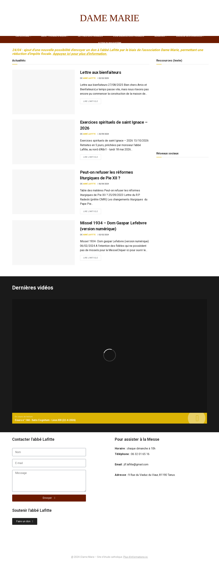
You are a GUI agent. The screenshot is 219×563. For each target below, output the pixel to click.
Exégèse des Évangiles (189, 36)
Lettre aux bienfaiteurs (100, 72)
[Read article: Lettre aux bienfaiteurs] (43, 92)
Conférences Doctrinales (128, 36)
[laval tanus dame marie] (161, 511)
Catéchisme (22, 36)
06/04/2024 (103, 184)
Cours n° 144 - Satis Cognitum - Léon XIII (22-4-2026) (45, 420)
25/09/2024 (103, 134)
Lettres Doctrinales (90, 36)
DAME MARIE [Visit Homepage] (109, 18)
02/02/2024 (103, 235)
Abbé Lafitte (89, 78)
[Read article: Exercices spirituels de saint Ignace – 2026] (43, 141)
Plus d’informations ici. (135, 557)
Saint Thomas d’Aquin (53, 36)
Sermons (159, 36)
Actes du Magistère (109, 43)
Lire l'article (92, 100)
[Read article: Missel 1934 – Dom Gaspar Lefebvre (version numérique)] (43, 242)
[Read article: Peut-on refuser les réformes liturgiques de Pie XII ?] (43, 191)
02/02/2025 (103, 78)
